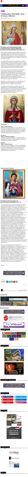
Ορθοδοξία (8, 8)
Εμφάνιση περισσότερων (23, 290)
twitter (21, 396)
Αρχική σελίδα (3, 8)
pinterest (8, 402)
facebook (8, 396)
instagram (21, 402)
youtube (8, 399)
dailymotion (7, 405)
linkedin (21, 399)
